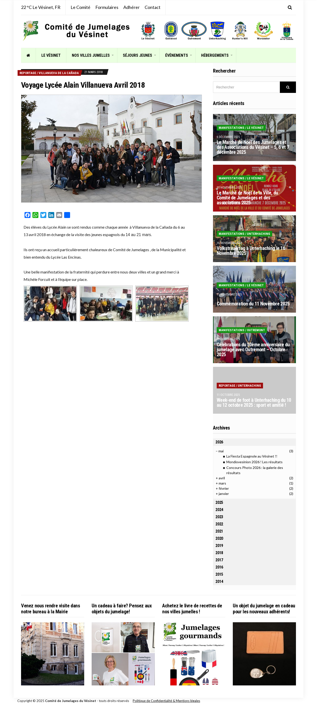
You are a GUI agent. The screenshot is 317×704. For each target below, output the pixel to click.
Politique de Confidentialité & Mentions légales (166, 701)
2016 (219, 567)
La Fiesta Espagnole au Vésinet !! (251, 456)
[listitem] (148, 31)
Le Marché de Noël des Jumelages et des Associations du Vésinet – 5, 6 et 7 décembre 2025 (253, 147)
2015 (219, 574)
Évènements (176, 55)
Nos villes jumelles (91, 55)
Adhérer (131, 7)
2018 (219, 552)
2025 (219, 502)
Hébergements (215, 55)
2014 (219, 581)
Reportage (28, 73)
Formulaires (106, 7)
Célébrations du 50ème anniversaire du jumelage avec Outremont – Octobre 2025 (253, 349)
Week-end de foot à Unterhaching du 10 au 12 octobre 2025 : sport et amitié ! (254, 402)
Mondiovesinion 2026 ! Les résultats (254, 462)
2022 (219, 524)
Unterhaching (258, 234)
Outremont (256, 330)
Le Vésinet (51, 55)
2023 (219, 516)
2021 (219, 531)
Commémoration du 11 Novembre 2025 (253, 303)
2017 (219, 560)
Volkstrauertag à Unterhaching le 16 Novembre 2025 (251, 251)
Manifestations (231, 128)
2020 (219, 538)
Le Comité (80, 7)
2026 (219, 442)
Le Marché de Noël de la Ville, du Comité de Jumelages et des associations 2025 (247, 197)
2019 (219, 545)
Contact (152, 7)
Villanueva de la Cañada (59, 73)
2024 (219, 509)
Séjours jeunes (137, 55)
